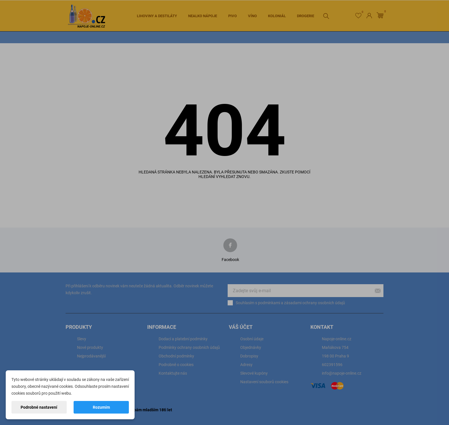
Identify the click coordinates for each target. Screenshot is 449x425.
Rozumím (101, 407)
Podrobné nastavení (39, 407)
